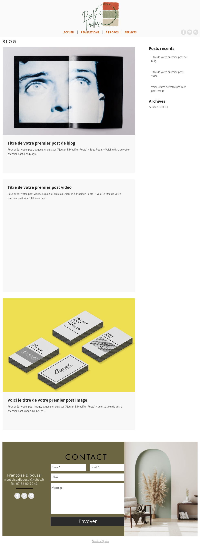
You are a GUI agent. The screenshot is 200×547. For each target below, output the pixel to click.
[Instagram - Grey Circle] (195, 32)
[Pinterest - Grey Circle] (189, 32)
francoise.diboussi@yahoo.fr (24, 480)
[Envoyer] (88, 521)
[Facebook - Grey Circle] (183, 32)
